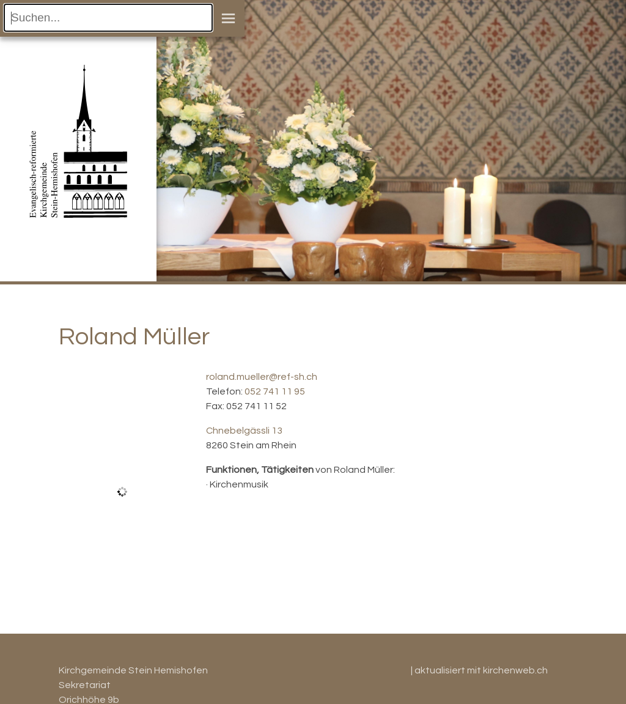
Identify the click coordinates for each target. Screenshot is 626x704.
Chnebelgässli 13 (244, 430)
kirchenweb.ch (515, 670)
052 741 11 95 (275, 391)
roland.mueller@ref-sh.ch (261, 377)
